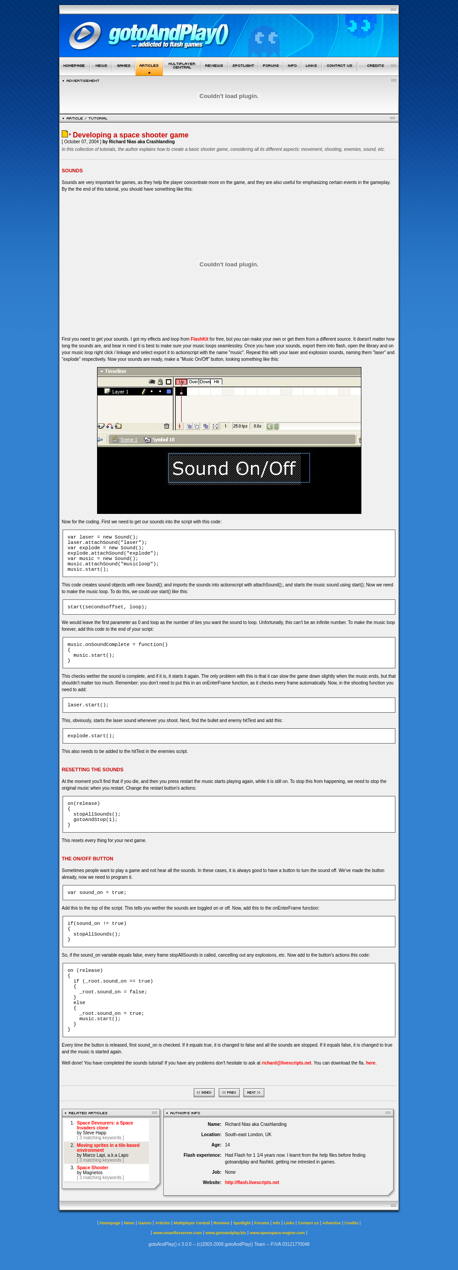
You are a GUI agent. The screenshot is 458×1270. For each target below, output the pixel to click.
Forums (261, 1223)
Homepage (110, 1223)
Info (276, 1223)
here (370, 1062)
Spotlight (242, 1223)
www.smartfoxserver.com (177, 1233)
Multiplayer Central (192, 1223)
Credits (351, 1223)
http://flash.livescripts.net (252, 1182)
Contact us (308, 1223)
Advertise (331, 1223)
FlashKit (199, 339)
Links (289, 1223)
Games (145, 1223)
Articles (162, 1223)
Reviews (221, 1223)
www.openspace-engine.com (277, 1233)
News (129, 1223)
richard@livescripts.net (286, 1062)
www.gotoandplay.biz (225, 1233)
